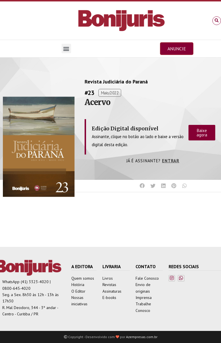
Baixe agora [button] (202, 133)
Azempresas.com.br (141, 337)
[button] (216, 20)
